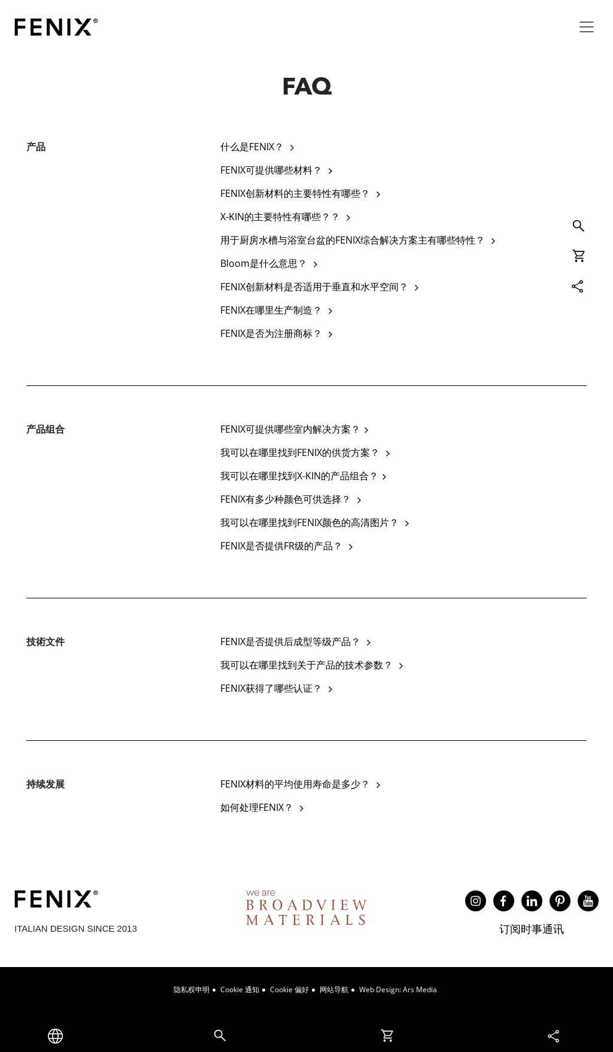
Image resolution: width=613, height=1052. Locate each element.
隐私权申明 (192, 989)
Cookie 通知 (239, 989)
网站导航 (334, 989)
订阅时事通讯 (531, 929)
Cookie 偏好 (289, 989)
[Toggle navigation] (587, 27)
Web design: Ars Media (398, 989)
